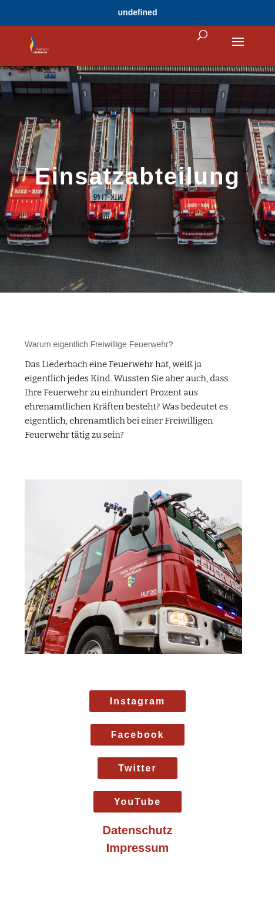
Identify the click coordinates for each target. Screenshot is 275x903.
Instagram (137, 701)
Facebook (138, 735)
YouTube (137, 802)
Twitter (137, 768)
